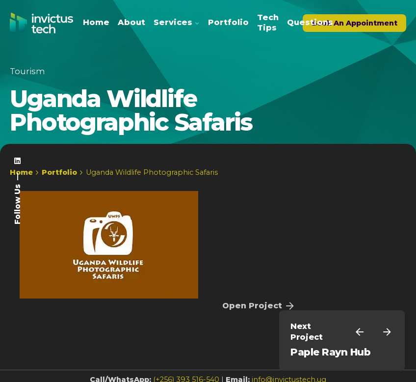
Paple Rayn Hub (330, 352)
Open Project (259, 306)
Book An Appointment (354, 23)
